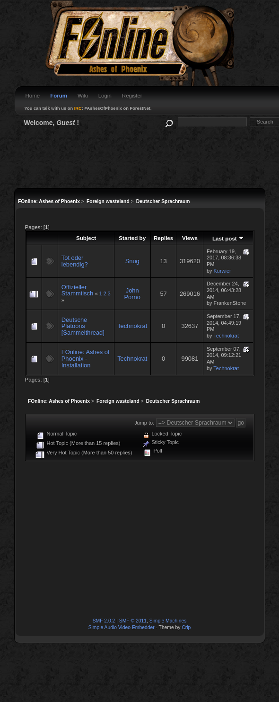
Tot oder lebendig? (74, 261)
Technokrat (132, 325)
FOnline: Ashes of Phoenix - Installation (85, 358)
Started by (132, 238)
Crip (186, 627)
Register (132, 95)
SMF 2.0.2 (104, 620)
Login (105, 95)
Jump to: (144, 423)
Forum (58, 95)
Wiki (83, 95)
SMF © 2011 (133, 620)
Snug (132, 261)
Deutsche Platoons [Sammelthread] (83, 326)
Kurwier (222, 271)
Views (190, 238)
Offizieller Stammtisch (77, 290)
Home (33, 95)
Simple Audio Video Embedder (121, 627)
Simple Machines (168, 620)
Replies (163, 238)
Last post (228, 238)
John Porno (132, 294)
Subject (86, 238)
